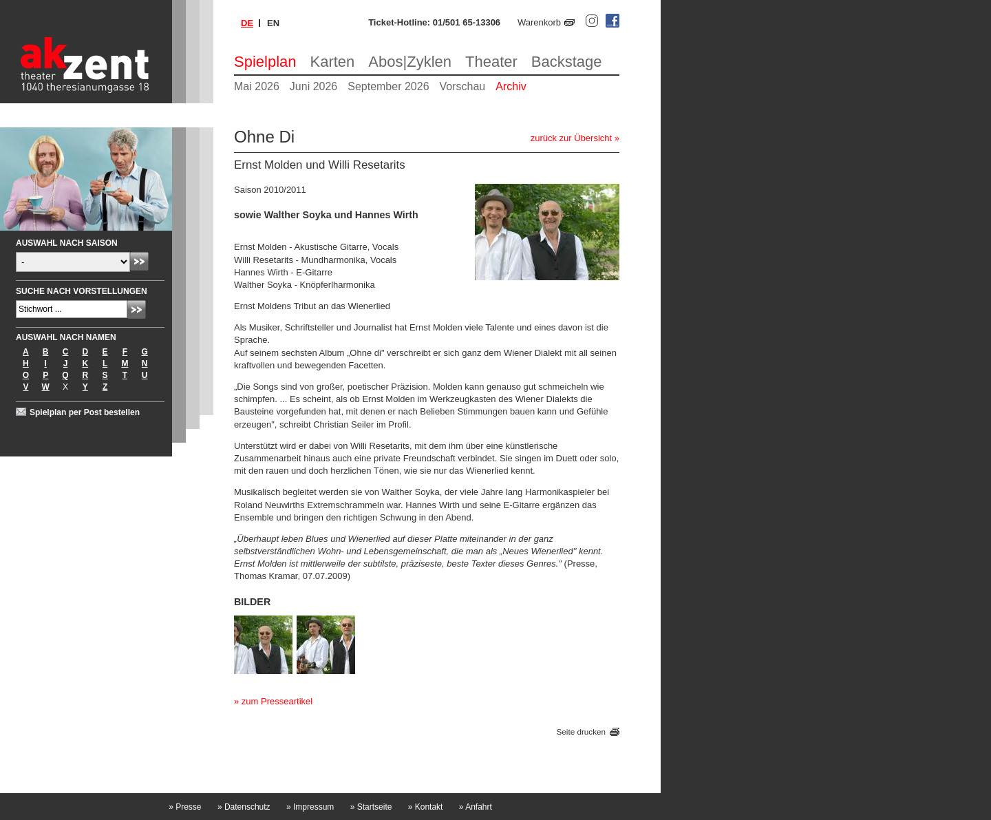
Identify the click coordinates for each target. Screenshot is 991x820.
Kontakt (425, 807)
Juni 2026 (313, 86)
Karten (332, 61)
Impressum (310, 807)
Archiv (511, 86)
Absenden (139, 261)
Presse (185, 807)
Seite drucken (581, 731)
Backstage (566, 61)
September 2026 (388, 86)
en (273, 23)
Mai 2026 (256, 86)
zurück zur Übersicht (571, 138)
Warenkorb (539, 22)
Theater (491, 61)
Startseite (371, 807)
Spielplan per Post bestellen (85, 412)
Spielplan (265, 61)
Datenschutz (243, 807)
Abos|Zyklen (409, 61)
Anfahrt (475, 807)
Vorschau (463, 86)
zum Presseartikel (277, 701)
